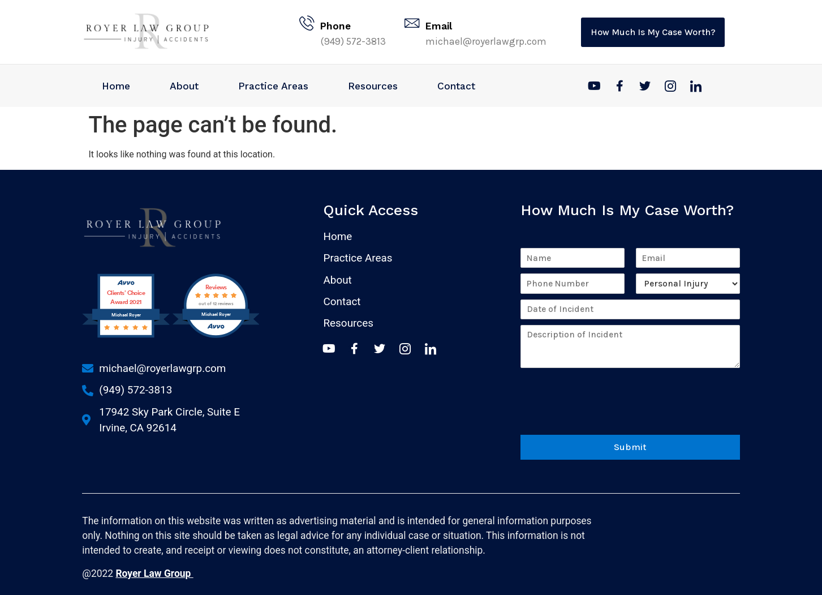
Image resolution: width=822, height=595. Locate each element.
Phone (337, 26)
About (184, 86)
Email (440, 26)
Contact (456, 86)
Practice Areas (273, 86)
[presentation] (606, 412)
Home (116, 86)
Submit (630, 444)
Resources (373, 86)
